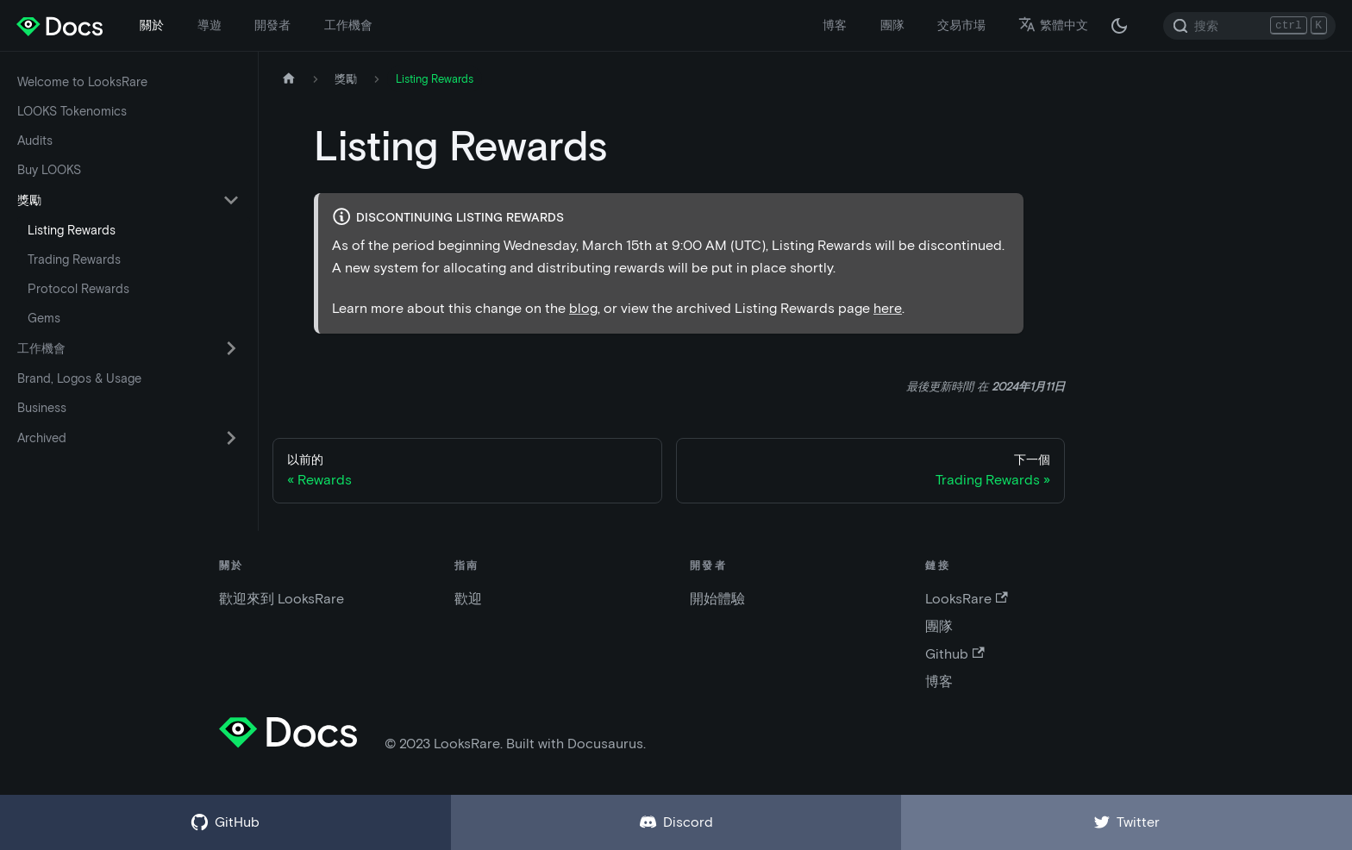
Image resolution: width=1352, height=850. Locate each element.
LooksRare (966, 599)
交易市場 (961, 25)
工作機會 (348, 25)
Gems (44, 318)
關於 (152, 25)
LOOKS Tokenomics (72, 111)
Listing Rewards (72, 230)
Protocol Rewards (78, 289)
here (887, 308)
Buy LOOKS (49, 170)
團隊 (892, 25)
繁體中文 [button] (1053, 25)
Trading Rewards (74, 259)
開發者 (272, 25)
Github (954, 654)
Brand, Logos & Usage (79, 378)
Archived (41, 438)
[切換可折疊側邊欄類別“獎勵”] (231, 200)
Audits (35, 140)
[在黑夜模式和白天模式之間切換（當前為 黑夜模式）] (1119, 26)
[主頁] (288, 79)
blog (583, 308)
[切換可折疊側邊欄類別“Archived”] (231, 438)
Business (41, 408)
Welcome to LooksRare (82, 82)
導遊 (209, 25)
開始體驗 (717, 599)
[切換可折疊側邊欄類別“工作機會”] (231, 348)
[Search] (1249, 26)
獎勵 (29, 200)
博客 (835, 25)
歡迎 (468, 599)
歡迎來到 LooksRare (281, 599)
